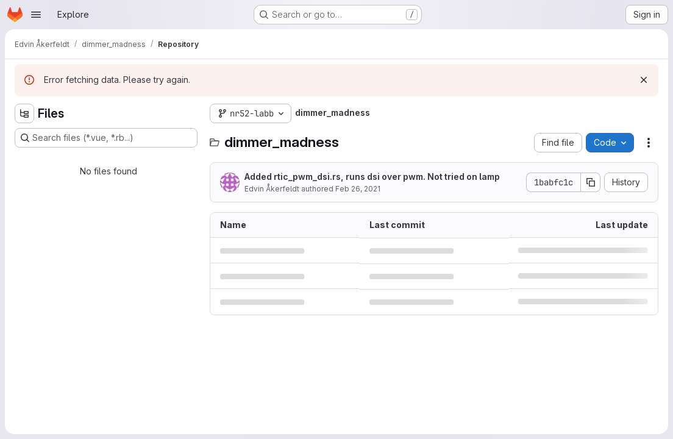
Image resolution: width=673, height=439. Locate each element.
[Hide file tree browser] (24, 113)
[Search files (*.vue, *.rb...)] (106, 138)
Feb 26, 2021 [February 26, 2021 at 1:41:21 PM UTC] (357, 188)
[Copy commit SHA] (590, 182)
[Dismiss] (643, 80)
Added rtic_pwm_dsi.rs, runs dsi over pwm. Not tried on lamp (372, 176)
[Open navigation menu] (36, 14)
